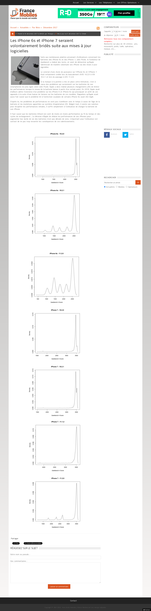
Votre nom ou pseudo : (20, 554)
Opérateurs (132, 186)
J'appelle (107, 31)
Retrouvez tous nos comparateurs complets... (118, 40)
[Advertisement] (121, 91)
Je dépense (109, 35)
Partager (14, 538)
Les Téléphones (105, 2)
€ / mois (121, 35)
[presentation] (29, 588)
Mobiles (121, 186)
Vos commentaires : (18, 561)
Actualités (24, 28)
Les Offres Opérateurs (127, 2)
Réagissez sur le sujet (24, 548)
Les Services (88, 2)
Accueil (76, 2)
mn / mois (122, 31)
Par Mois (36, 28)
